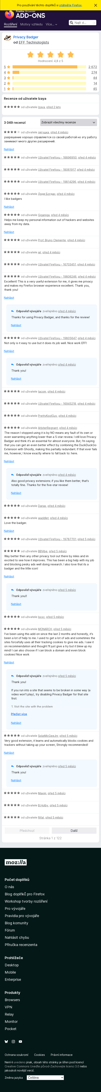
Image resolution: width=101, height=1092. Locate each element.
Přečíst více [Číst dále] (19, 714)
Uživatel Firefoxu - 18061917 (57, 169)
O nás (9, 887)
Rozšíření (10, 24)
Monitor (11, 1021)
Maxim (42, 793)
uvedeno (20, 1062)
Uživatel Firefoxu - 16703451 (57, 264)
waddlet (43, 518)
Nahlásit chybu (17, 937)
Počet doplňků (17, 880)
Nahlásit (9, 149)
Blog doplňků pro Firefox (25, 894)
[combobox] (82, 22)
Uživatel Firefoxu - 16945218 (57, 403)
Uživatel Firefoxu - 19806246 (57, 276)
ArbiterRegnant (48, 427)
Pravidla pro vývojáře (22, 916)
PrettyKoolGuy (47, 415)
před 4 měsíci (59, 132)
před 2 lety (53, 107)
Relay (9, 1014)
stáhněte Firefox (70, 5)
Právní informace (62, 1054)
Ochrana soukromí (16, 1054)
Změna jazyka (14, 1077)
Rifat (41, 817)
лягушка (43, 132)
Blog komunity (16, 923)
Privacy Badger (25, 37)
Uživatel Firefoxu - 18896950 (57, 157)
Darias (42, 505)
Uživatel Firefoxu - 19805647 (57, 338)
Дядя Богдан (46, 193)
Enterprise (13, 979)
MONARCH (45, 629)
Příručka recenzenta (21, 945)
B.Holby (43, 805)
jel (39, 252)
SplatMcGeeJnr (48, 735)
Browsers (12, 1000)
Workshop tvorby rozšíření (26, 901)
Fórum (10, 930)
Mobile (10, 972)
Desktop (12, 965)
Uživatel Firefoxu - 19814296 (57, 181)
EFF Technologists (34, 42)
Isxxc (41, 617)
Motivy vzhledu (31, 24)
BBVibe (42, 551)
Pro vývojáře (15, 908)
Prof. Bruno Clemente (52, 240)
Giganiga (44, 215)
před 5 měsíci (86, 539)
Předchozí (27, 831)
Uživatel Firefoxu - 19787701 (57, 539)
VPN (8, 1007)
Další (74, 831)
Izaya (41, 107)
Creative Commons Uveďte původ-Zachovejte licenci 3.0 (42, 1066)
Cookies (39, 1054)
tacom (42, 391)
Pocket (10, 1029)
